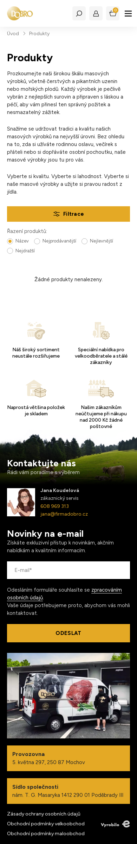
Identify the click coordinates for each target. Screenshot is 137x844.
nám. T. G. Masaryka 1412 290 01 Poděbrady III (68, 790)
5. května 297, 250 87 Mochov (68, 758)
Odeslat (68, 633)
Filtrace (73, 214)
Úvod (13, 34)
